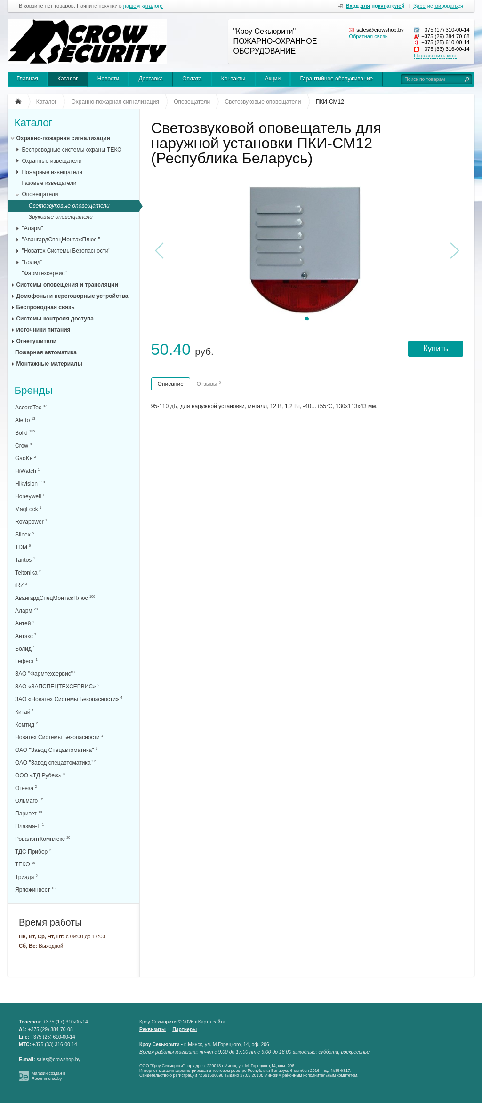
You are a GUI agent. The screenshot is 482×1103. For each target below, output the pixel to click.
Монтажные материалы (49, 363)
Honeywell (30, 496)
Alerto (25, 420)
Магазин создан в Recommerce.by (48, 1076)
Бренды (33, 391)
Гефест (26, 660)
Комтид (26, 724)
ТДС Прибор (33, 851)
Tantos (25, 559)
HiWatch (27, 470)
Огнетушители (36, 341)
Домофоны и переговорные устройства (72, 296)
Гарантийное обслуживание (336, 78)
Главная (27, 78)
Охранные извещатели (51, 161)
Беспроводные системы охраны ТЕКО (71, 149)
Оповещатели (40, 194)
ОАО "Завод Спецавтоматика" (56, 749)
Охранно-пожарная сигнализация (63, 138)
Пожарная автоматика (46, 352)
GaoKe (25, 458)
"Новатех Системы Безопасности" (66, 251)
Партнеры (184, 1029)
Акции (273, 78)
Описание (171, 384)
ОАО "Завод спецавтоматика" (55, 762)
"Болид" (32, 262)
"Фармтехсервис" (44, 273)
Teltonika (28, 572)
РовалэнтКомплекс (42, 838)
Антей (24, 623)
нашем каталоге (143, 5)
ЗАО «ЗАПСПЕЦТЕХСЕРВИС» (57, 686)
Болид (25, 648)
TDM (23, 547)
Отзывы (208, 383)
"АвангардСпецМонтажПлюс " (61, 239)
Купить (435, 348)
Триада (26, 876)
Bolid (25, 432)
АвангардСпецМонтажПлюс (55, 597)
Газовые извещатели (49, 183)
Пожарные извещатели (52, 172)
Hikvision (30, 483)
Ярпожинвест (35, 889)
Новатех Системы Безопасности (59, 737)
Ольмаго (29, 800)
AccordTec (31, 407)
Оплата (191, 78)
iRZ (21, 585)
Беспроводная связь (45, 307)
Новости (108, 78)
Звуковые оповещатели (61, 217)
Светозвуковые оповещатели (69, 205)
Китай (24, 711)
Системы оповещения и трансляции (67, 284)
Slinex (24, 534)
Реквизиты (152, 1029)
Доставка (150, 78)
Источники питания (43, 330)
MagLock (28, 508)
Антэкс (25, 635)
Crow (23, 445)
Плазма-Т (29, 826)
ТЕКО (25, 864)
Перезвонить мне (435, 55)
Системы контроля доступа (54, 318)
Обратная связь (368, 36)
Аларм (26, 610)
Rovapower (31, 521)
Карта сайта (211, 1021)
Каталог (67, 78)
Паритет (28, 813)
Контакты (233, 78)
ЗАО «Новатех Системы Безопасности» (68, 699)
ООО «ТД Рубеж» (40, 775)
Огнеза (26, 787)
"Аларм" (32, 228)
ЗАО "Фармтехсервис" (45, 673)
